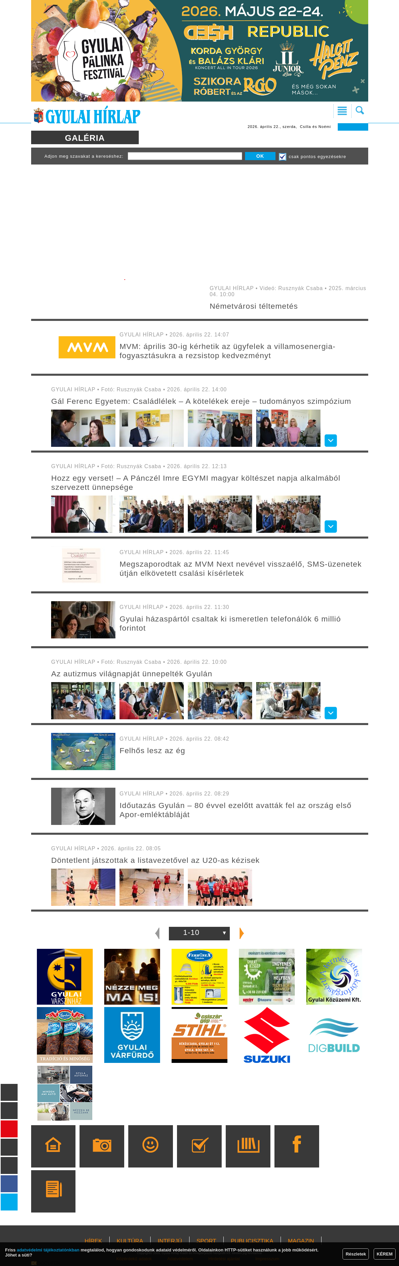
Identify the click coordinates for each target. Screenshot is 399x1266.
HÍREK (93, 1241)
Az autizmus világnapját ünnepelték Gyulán (131, 673)
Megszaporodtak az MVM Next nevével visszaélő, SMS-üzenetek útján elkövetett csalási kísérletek (240, 568)
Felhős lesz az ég (152, 750)
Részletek (356, 1254)
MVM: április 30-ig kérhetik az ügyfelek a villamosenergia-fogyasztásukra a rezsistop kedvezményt (227, 351)
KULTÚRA (130, 1241)
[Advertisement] (199, 218)
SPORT (206, 1241)
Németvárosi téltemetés (253, 306)
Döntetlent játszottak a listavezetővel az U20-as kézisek (155, 860)
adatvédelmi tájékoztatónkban (48, 1249)
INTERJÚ (170, 1241)
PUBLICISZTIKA (252, 1241)
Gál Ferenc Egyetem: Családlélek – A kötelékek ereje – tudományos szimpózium (201, 401)
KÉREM (385, 1254)
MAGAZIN (301, 1241)
